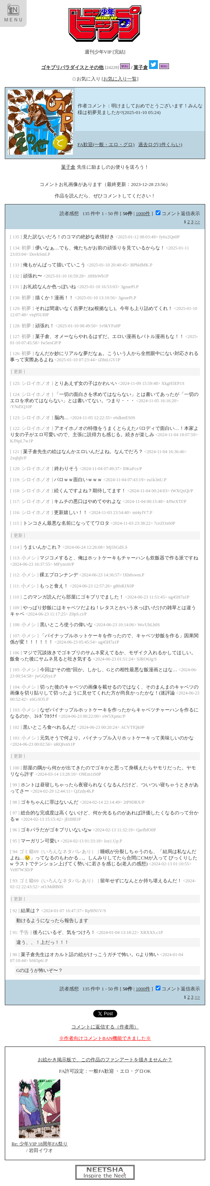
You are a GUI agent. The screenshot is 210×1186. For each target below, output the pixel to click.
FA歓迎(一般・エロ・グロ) (106, 144)
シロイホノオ (36, 383)
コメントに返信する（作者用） (105, 1027)
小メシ (29, 558)
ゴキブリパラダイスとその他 (72, 67)
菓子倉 (140, 67)
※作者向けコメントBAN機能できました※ (105, 1038)
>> (197, 221)
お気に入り (87, 79)
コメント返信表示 (178, 213)
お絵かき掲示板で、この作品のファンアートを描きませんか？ (105, 1059)
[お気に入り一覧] (120, 79)
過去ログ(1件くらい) (160, 144)
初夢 (26, 248)
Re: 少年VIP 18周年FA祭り (39, 1144)
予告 (24, 932)
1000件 (143, 213)
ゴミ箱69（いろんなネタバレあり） (58, 851)
